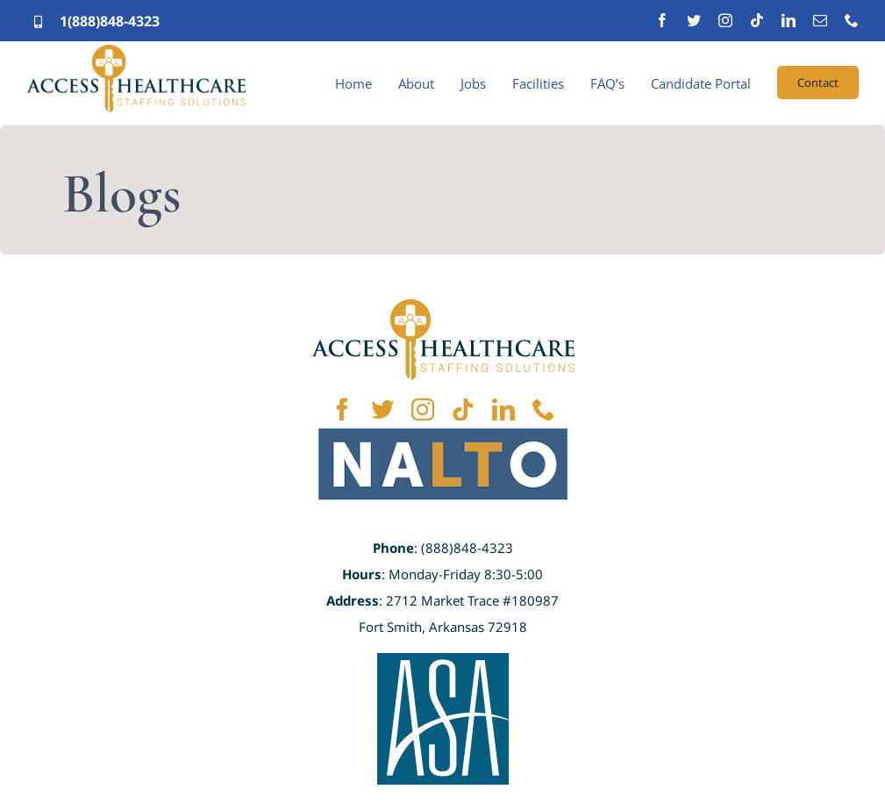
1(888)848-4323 (110, 21)
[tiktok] (757, 20)
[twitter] (694, 20)
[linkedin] (789, 20)
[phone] (852, 20)
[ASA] (443, 661)
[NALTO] (443, 428)
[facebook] (662, 20)
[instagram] (725, 20)
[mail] (820, 20)
